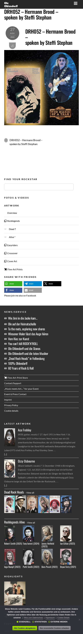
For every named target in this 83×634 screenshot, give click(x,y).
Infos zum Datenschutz (33, 618)
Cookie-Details (63, 618)
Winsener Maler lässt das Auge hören (28, 333)
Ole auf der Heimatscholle (22, 324)
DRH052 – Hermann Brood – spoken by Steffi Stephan (31, 14)
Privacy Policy (11, 405)
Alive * (9, 237)
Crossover (10, 253)
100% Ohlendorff (17, 363)
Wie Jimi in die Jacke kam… (22, 318)
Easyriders (11, 245)
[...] (5, 454)
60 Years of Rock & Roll (21, 368)
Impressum (50, 618)
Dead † (10, 229)
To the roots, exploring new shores (26, 329)
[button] (13, 283)
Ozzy (26, 461)
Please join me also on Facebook (20, 295)
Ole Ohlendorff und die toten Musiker (28, 353)
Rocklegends (12, 220)
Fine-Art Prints (13, 269)
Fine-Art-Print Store (16, 377)
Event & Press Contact (15, 394)
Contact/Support (12, 383)
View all (30, 492)
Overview (10, 212)
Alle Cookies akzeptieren (25, 628)
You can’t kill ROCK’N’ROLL (23, 343)
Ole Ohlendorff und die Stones (24, 348)
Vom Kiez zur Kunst (18, 338)
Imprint (8, 399)
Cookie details (11, 410)
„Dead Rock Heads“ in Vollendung (26, 358)
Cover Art (10, 261)
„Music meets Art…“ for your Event (21, 388)
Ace (24, 430)
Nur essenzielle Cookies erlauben (54, 628)
